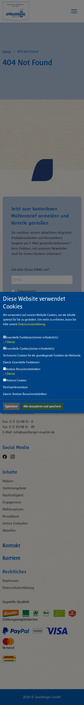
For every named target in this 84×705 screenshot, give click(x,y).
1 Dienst (9, 342)
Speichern (11, 406)
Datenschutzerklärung (31, 324)
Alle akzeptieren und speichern (42, 406)
